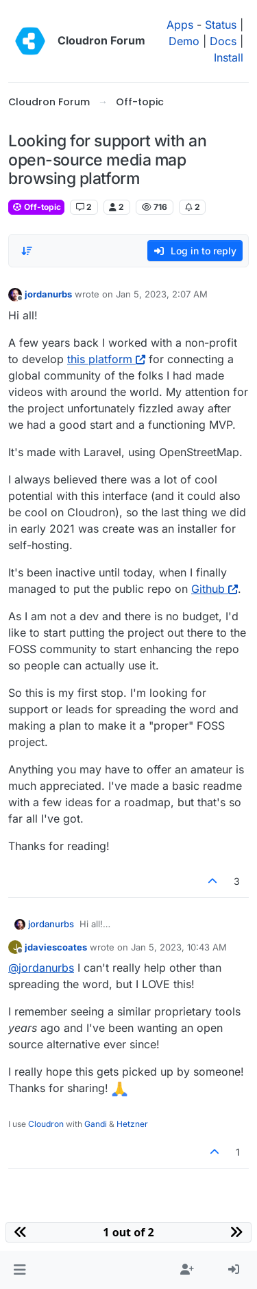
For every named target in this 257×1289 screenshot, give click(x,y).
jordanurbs (48, 294)
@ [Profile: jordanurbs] (41, 967)
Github (214, 589)
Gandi (95, 1124)
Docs (223, 41)
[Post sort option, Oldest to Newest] (26, 251)
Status (220, 24)
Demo (184, 41)
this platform (106, 359)
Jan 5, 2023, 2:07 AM (162, 294)
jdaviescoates (56, 947)
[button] (19, 1270)
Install (228, 57)
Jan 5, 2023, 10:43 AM (179, 947)
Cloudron (46, 1124)
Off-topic (36, 207)
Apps (180, 24)
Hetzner (132, 1124)
